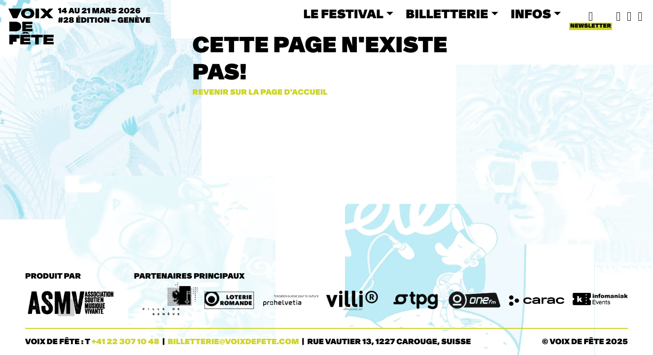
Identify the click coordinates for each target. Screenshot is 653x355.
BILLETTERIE (447, 14)
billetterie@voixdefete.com (233, 342)
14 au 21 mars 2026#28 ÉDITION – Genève (104, 15)
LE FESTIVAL (343, 14)
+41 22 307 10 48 (126, 342)
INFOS (531, 14)
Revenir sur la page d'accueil (259, 92)
